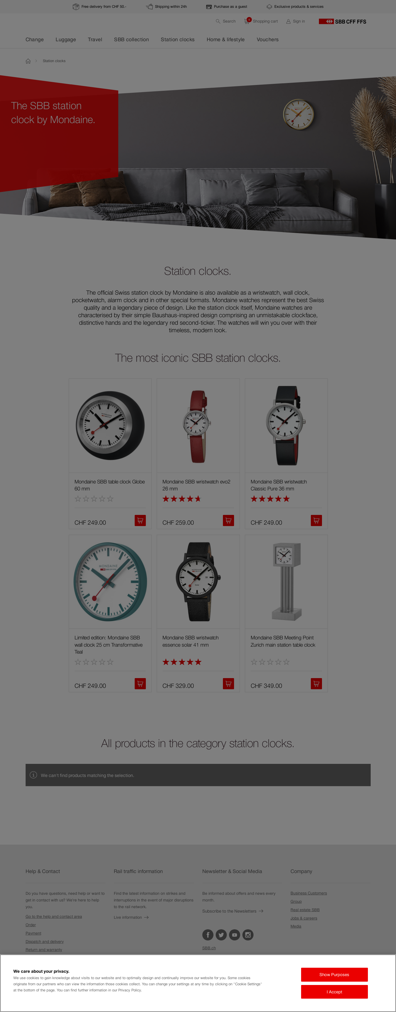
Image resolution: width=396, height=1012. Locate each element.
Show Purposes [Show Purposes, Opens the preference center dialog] (334, 974)
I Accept (334, 991)
